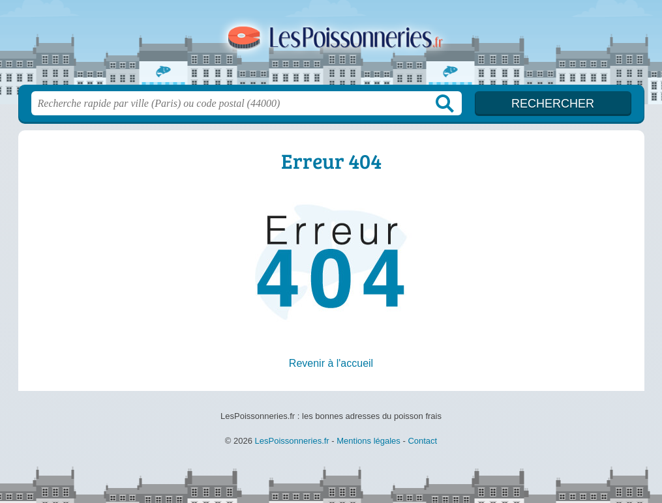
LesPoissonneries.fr (331, 46)
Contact (422, 441)
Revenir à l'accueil (331, 363)
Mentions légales (368, 441)
